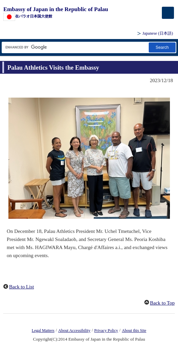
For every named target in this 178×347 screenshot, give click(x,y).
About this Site (134, 330)
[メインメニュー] (168, 13)
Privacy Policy (106, 330)
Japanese (157, 33)
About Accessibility (74, 330)
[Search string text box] (74, 47)
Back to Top (162, 303)
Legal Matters (43, 330)
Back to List (21, 286)
